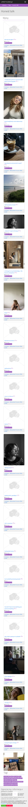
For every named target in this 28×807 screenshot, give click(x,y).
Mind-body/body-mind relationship (13, 121)
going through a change (9, 781)
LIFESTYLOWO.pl (6, 2)
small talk (10, 778)
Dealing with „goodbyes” (10, 495)
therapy (15, 783)
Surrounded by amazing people (12, 579)
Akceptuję (3, 805)
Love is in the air (8, 396)
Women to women (9, 340)
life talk (16, 776)
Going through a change (10, 742)
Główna (4, 5)
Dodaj (10, 84)
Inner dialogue (8, 676)
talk (12, 776)
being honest (20, 781)
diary (5, 778)
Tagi (9, 5)
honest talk (15, 5)
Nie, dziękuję (9, 805)
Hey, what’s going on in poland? (12, 636)
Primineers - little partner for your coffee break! (13, 46)
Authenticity (7, 368)
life (20, 776)
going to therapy (8, 783)
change (15, 779)
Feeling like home (9, 551)
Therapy (6, 702)
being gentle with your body (10, 785)
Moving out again (8, 39)
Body (5, 312)
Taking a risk (7, 467)
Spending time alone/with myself (13, 163)
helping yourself (8, 779)
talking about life (18, 778)
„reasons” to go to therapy (11, 231)
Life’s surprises (8, 523)
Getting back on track (9, 204)
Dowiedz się (4, 803)
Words (6, 424)
